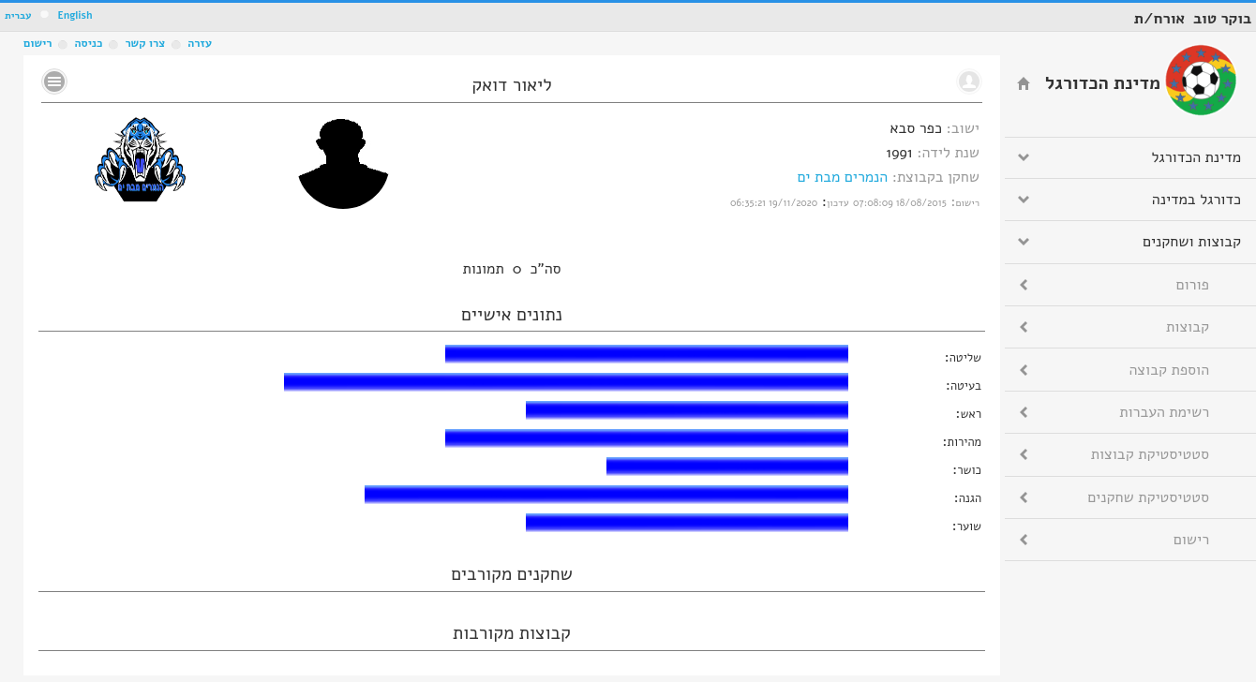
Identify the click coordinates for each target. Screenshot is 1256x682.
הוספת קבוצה (1169, 370)
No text (54, 81)
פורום (1192, 284)
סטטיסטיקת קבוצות (1150, 454)
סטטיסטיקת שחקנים (1148, 497)
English (74, 15)
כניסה (88, 43)
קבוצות (1187, 327)
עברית (18, 15)
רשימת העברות (1164, 412)
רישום (37, 43)
